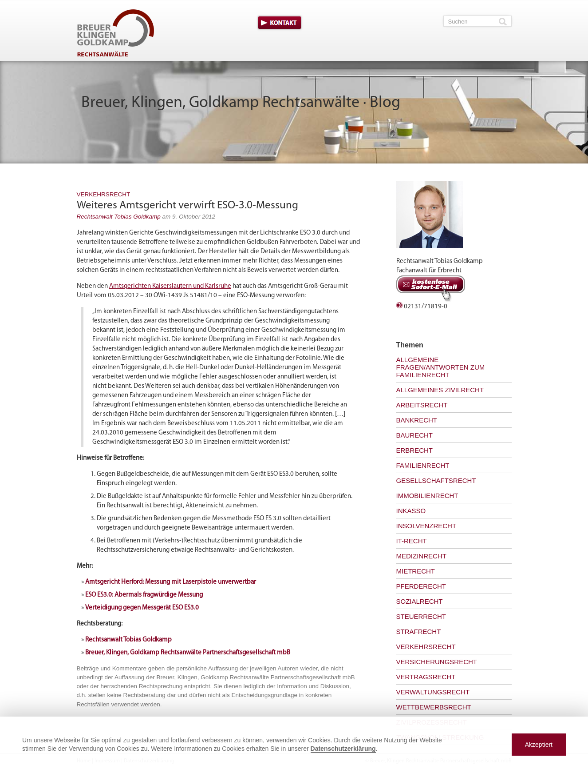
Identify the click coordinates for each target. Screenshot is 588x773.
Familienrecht (423, 465)
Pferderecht (421, 586)
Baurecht (414, 435)
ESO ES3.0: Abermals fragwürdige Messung (144, 595)
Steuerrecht (421, 616)
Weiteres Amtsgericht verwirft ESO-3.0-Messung (187, 205)
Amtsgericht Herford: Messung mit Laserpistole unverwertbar (170, 582)
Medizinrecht (421, 556)
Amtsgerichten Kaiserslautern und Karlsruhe (170, 286)
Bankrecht (417, 420)
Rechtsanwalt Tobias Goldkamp (119, 216)
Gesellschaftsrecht (436, 480)
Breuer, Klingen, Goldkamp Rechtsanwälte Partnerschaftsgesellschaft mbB (187, 652)
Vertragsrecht (426, 677)
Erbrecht (414, 450)
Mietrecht (415, 571)
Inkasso (411, 510)
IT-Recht (411, 541)
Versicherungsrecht (437, 661)
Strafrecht (418, 631)
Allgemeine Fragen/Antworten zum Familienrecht (440, 367)
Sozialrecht (419, 601)
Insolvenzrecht (426, 526)
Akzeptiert (538, 744)
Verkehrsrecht (103, 194)
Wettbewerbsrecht (433, 707)
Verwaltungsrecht (433, 692)
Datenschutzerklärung (343, 748)
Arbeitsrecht (422, 405)
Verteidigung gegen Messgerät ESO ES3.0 (142, 608)
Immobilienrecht (427, 495)
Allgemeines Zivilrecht (440, 390)
